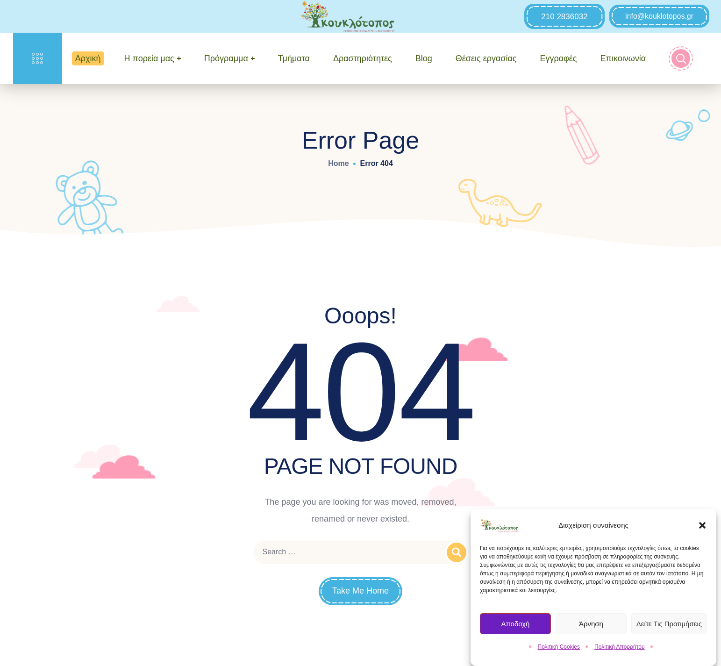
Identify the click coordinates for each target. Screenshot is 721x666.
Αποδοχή (515, 626)
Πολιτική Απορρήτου (619, 649)
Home (338, 163)
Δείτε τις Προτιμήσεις (669, 626)
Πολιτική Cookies (559, 649)
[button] (702, 528)
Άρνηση (591, 626)
